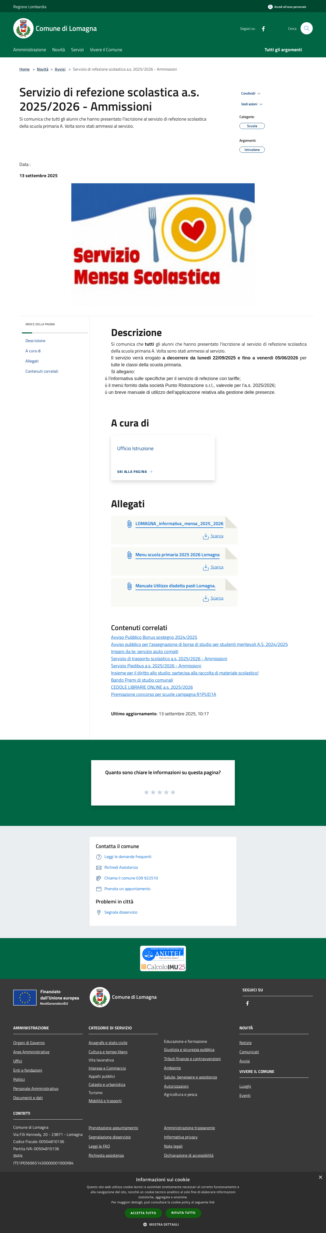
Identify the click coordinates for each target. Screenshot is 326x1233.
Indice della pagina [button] (40, 324)
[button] (163, 1224)
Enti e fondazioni (27, 1070)
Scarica (212, 536)
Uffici (17, 1061)
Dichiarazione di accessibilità (188, 1155)
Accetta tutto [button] (143, 1213)
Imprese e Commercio (107, 1068)
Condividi (251, 93)
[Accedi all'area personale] (287, 7)
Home (24, 69)
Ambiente (172, 1068)
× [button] (320, 1177)
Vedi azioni (252, 104)
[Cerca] (307, 28)
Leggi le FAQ (99, 1146)
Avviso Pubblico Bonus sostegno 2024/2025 (154, 637)
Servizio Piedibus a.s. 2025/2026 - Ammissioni (156, 665)
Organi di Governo (29, 1043)
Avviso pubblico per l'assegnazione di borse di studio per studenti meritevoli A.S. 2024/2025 (199, 644)
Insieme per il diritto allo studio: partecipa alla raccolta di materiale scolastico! (185, 672)
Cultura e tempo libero (108, 1052)
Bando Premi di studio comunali (142, 680)
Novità (42, 69)
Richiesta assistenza (106, 1155)
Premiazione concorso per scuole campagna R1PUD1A (163, 694)
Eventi (245, 1095)
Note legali (173, 1146)
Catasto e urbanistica (107, 1084)
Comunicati (249, 1052)
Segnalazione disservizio (110, 1137)
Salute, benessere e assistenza (190, 1077)
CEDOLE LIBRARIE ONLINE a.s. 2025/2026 (152, 687)
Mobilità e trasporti (105, 1101)
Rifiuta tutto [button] (183, 1213)
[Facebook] (261, 28)
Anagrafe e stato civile (108, 1043)
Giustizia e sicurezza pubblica (189, 1049)
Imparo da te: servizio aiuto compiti (144, 651)
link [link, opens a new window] (212, 1202)
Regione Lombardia (29, 7)
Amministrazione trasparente (189, 1128)
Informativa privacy (181, 1137)
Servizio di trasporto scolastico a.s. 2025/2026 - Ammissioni (169, 658)
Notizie (245, 1043)
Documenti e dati (28, 1098)
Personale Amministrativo (35, 1088)
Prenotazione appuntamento (113, 1128)
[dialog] (163, 1202)
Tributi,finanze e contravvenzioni (192, 1059)
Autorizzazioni (176, 1086)
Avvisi (60, 69)
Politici (19, 1079)
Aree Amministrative (31, 1052)
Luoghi (245, 1086)
